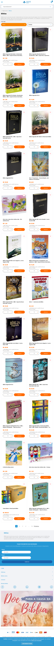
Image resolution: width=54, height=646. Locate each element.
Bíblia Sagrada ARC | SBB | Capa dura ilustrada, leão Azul (38, 385)
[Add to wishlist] (24, 30)
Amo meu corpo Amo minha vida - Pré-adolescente (12, 220)
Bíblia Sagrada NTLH (34, 95)
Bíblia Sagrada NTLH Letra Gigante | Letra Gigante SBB (40, 344)
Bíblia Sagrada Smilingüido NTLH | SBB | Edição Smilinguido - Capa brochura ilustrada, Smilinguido (39, 509)
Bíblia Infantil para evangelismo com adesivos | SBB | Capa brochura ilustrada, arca (39, 261)
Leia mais (3, 21)
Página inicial (5, 10)
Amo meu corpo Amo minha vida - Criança (39, 467)
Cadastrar (27, 561)
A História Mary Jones (8, 467)
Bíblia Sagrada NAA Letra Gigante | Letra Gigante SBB (13, 261)
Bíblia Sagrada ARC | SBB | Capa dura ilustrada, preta (12, 137)
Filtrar (13, 24)
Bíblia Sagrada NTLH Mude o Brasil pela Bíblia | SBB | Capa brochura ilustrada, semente (13, 96)
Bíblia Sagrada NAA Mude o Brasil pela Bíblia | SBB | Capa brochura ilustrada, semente (12, 54)
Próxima (36, 526)
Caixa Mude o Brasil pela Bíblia (10, 508)
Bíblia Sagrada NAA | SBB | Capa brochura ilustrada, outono (13, 302)
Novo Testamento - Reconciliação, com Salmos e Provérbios (39, 178)
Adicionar (19, 64)
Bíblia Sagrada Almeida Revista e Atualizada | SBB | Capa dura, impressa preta (39, 54)
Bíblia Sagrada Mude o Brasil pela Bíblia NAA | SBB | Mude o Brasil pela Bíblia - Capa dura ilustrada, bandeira (40, 426)
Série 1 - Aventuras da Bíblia (36, 302)
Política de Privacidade (36, 640)
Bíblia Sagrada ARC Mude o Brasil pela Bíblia (40, 136)
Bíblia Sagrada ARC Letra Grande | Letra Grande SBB (39, 220)
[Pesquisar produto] (51, 7)
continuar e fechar (27, 643)
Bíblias (10, 10)
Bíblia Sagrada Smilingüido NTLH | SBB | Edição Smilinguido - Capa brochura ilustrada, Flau (13, 426)
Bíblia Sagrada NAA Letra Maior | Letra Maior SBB (12, 344)
